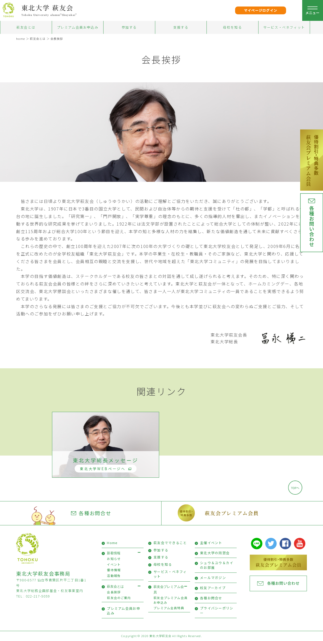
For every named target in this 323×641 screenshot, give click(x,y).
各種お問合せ (91, 513)
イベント (114, 564)
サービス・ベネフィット (284, 27)
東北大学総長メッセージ (105, 465)
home (20, 38)
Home (112, 542)
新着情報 (113, 553)
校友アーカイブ (213, 587)
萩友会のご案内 (119, 597)
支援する (180, 27)
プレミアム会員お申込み (78, 27)
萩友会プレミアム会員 (232, 512)
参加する (129, 27)
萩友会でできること (170, 542)
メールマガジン (213, 577)
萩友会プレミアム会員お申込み (170, 600)
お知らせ (114, 558)
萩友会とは (25, 27)
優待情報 (114, 570)
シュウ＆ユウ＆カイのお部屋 (217, 565)
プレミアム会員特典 (168, 608)
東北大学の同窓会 (215, 552)
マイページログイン (260, 10)
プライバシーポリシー (217, 610)
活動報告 (114, 575)
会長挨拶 (56, 38)
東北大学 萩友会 (47, 7)
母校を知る (232, 27)
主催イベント (211, 542)
